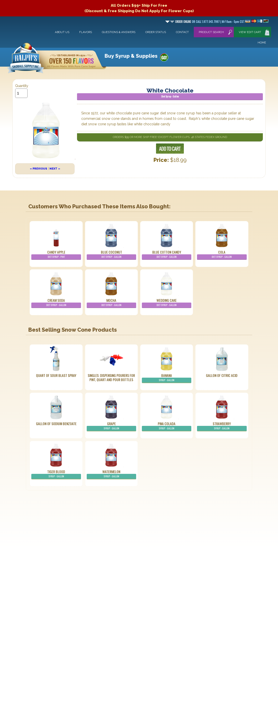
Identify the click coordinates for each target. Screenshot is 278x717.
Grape (111, 426)
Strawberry (221, 426)
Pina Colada (166, 426)
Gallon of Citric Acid (222, 375)
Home (262, 42)
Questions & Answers (118, 32)
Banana (166, 378)
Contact (182, 32)
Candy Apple (56, 254)
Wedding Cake (166, 303)
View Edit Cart (250, 32)
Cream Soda (56, 303)
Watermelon (111, 474)
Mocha (111, 303)
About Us (62, 32)
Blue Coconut (111, 254)
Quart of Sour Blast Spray (56, 375)
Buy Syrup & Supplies (131, 56)
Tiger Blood (56, 474)
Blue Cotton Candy (166, 254)
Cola (221, 254)
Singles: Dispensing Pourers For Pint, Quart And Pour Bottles (111, 377)
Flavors (85, 32)
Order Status (155, 32)
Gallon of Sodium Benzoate (56, 423)
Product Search (211, 32)
